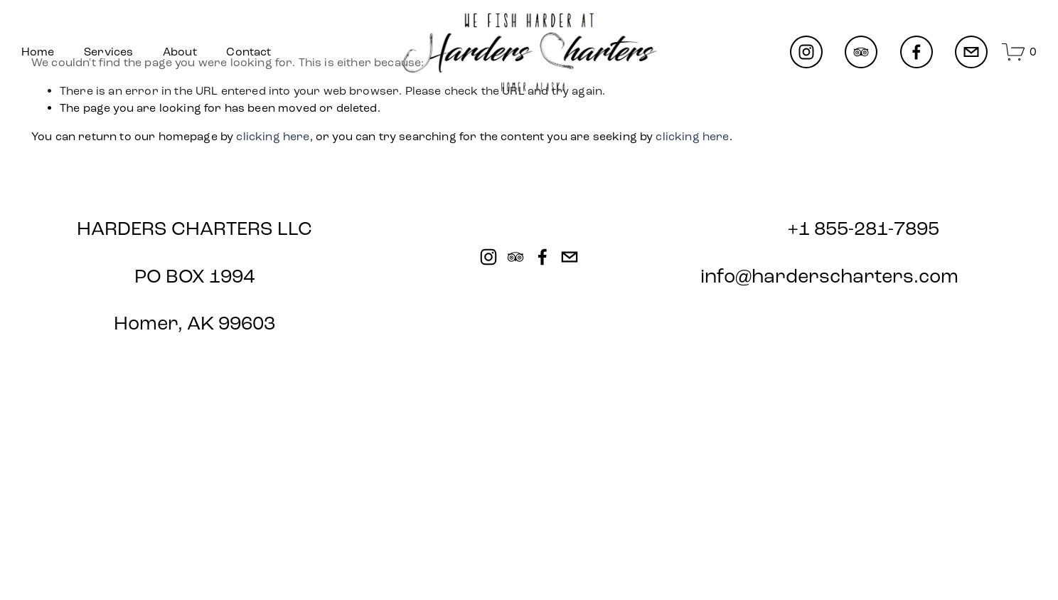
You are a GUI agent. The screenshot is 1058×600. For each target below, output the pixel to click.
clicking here (272, 136)
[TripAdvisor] (861, 52)
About (180, 51)
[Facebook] (916, 52)
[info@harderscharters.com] (971, 52)
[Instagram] (806, 52)
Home (38, 51)
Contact (248, 51)
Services (108, 51)
